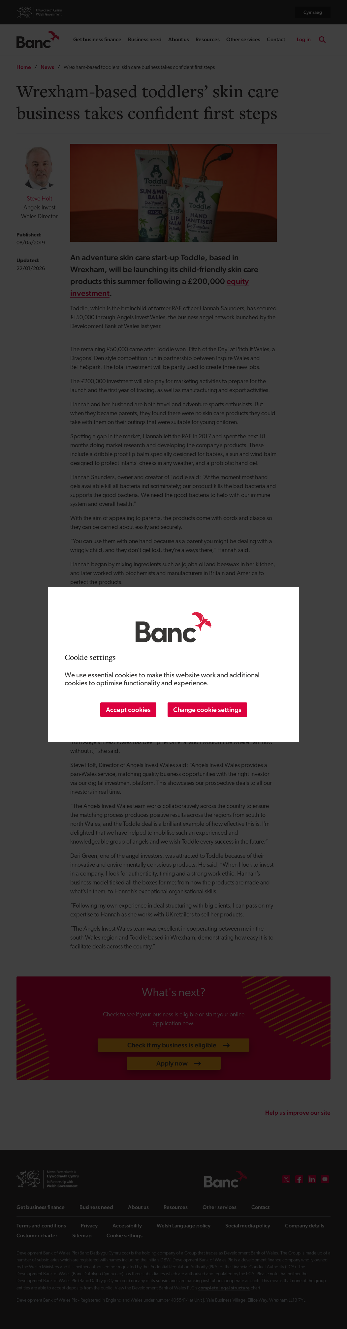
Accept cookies (128, 710)
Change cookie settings (207, 710)
